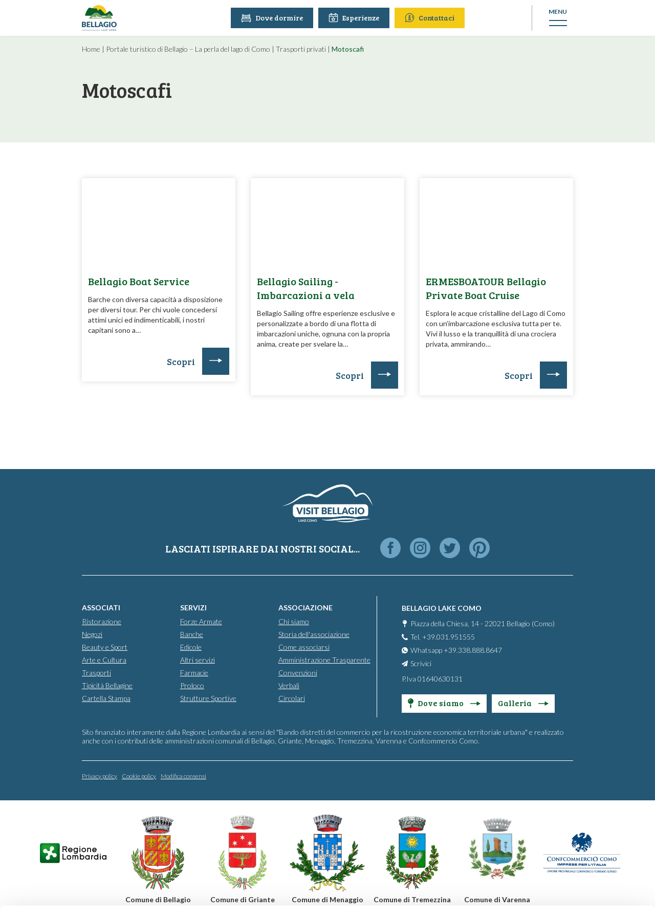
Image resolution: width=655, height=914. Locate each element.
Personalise (570, 804)
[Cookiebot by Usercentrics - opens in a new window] (66, 894)
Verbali (288, 685)
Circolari (291, 698)
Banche (191, 634)
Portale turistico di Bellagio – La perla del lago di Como (188, 49)
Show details (158, 893)
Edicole (191, 647)
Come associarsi (304, 647)
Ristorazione (101, 621)
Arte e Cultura (104, 659)
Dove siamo (444, 702)
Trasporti (96, 672)
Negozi (92, 634)
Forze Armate (201, 621)
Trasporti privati (301, 49)
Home (91, 49)
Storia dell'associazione (314, 634)
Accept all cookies (569, 770)
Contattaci (429, 18)
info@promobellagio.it (177, 829)
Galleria (523, 702)
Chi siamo (293, 621)
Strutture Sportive (208, 698)
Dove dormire (272, 18)
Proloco (192, 685)
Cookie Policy (293, 866)
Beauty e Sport (104, 647)
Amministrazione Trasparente (324, 659)
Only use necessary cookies (569, 837)
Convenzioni (297, 672)
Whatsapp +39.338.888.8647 (456, 650)
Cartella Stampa (106, 698)
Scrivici (420, 663)
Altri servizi (197, 659)
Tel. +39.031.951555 (442, 636)
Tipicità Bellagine (107, 685)
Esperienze (354, 18)
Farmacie (194, 672)
